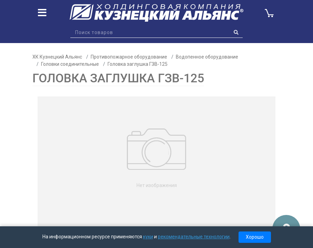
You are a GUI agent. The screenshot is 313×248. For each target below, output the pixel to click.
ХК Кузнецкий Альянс (57, 57)
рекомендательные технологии (194, 236)
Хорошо (255, 237)
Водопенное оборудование (207, 57)
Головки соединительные (70, 64)
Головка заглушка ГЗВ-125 (138, 64)
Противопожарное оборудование (129, 57)
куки (148, 236)
